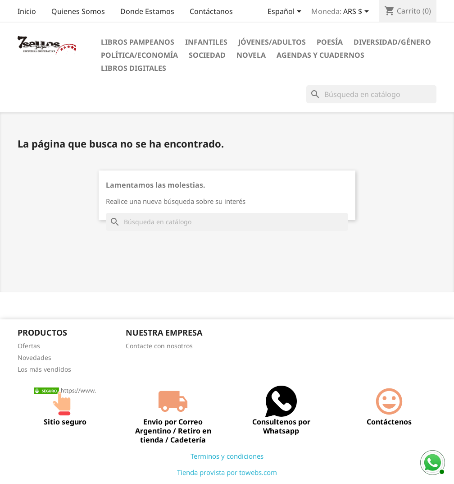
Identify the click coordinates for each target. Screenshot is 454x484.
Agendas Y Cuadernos (320, 55)
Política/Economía (139, 55)
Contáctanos (211, 11)
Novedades (34, 357)
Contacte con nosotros (159, 345)
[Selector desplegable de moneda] (357, 12)
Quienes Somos (78, 11)
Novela (251, 55)
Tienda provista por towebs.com (227, 472)
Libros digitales (133, 68)
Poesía (330, 42)
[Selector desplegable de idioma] (286, 12)
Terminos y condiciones (227, 456)
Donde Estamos (147, 11)
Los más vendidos (44, 369)
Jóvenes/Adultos (272, 42)
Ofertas (29, 345)
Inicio (27, 11)
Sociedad (207, 55)
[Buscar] (371, 94)
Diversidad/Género (392, 42)
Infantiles (206, 42)
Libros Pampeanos (137, 42)
